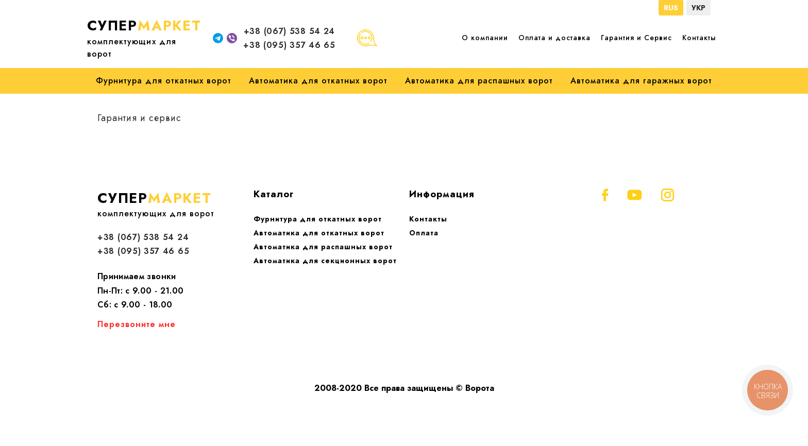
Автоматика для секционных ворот (325, 260)
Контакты (699, 37)
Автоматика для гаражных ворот (641, 81)
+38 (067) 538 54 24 (289, 31)
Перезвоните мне (136, 324)
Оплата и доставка (554, 37)
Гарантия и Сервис (636, 37)
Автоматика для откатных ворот (318, 81)
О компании (485, 37)
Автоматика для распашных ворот (479, 81)
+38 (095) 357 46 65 (289, 45)
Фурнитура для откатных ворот (163, 81)
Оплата (424, 233)
